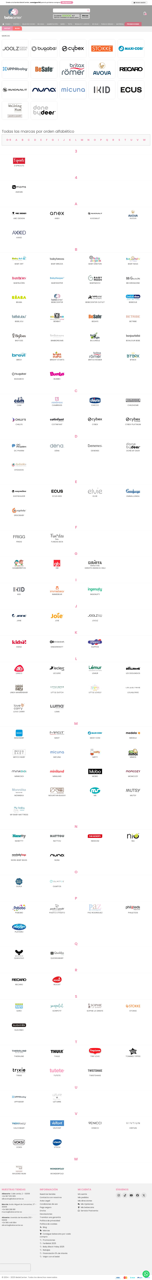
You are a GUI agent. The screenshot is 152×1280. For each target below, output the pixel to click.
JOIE (57, 620)
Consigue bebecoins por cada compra (55, 1235)
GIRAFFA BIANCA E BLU (95, 568)
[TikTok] (125, 1195)
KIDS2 (19, 647)
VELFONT (57, 1128)
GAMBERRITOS (19, 568)
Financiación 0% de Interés (53, 1253)
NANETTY (19, 841)
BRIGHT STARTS (57, 359)
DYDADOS (19, 470)
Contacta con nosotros (51, 1197)
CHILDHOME (133, 405)
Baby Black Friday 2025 (52, 1246)
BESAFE (95, 321)
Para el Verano (107, 24)
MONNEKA (19, 795)
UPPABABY (19, 1101)
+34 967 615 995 (9, 1196)
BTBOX (133, 359)
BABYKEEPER (57, 283)
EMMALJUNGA (133, 496)
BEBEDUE (133, 302)
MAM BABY (19, 738)
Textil (70, 24)
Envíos (43, 1210)
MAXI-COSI (95, 738)
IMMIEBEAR (57, 594)
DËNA (57, 450)
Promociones (133, 24)
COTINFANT (57, 424)
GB (57, 568)
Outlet (7, 28)
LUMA (57, 711)
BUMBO (57, 379)
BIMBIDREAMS (57, 340)
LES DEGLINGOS (133, 673)
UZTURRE (57, 1101)
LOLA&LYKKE (133, 692)
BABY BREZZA (57, 263)
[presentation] (15, 1267)
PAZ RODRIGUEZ (95, 912)
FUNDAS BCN (57, 541)
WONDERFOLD (57, 1173)
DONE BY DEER (133, 450)
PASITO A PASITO (57, 912)
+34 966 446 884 (9, 1222)
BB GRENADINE (133, 283)
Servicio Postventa (88, 1210)
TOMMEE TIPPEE (133, 1056)
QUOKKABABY (57, 958)
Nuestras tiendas (47, 1194)
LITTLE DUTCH (57, 692)
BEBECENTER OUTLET (95, 302)
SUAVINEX (19, 1030)
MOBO (95, 776)
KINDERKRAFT (57, 647)
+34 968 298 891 (8, 1209)
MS (95, 795)
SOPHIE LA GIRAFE (95, 1010)
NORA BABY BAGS (19, 860)
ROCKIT (57, 984)
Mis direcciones (85, 1200)
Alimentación (52, 24)
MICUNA (57, 757)
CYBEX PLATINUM (133, 424)
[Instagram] (118, 1195)
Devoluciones (46, 1214)
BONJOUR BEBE (133, 340)
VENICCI (95, 1128)
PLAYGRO (19, 931)
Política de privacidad (50, 1220)
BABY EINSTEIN (95, 263)
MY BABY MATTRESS (19, 814)
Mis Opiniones (85, 1204)
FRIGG (19, 541)
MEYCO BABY (19, 757)
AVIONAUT (95, 218)
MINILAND (57, 776)
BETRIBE (133, 321)
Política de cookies (48, 1224)
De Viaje (95, 24)
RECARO (19, 984)
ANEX (57, 218)
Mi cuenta (82, 1194)
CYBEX (95, 424)
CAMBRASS (57, 405)
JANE (19, 620)
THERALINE (19, 1056)
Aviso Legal (45, 1200)
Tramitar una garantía (50, 1217)
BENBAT (57, 321)
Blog (17, 28)
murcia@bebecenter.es (12, 1212)
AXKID (19, 237)
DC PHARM (19, 450)
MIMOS (133, 757)
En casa (41, 24)
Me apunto (66, 2)
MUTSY (133, 795)
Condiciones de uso (49, 1204)
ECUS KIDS (57, 496)
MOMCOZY (133, 776)
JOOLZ (95, 620)
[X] (144, 1195)
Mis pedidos (83, 1197)
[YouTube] (131, 1195)
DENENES (95, 450)
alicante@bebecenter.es (12, 1225)
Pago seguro (45, 1207)
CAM (19, 405)
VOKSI (19, 1147)
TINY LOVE (95, 1056)
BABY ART (19, 263)
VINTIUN (133, 1128)
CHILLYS (19, 424)
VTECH (57, 1147)
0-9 (8, 140)
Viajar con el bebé (50, 1256)
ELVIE (95, 496)
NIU (133, 841)
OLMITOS (57, 886)
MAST (57, 738)
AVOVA (133, 218)
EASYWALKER (19, 496)
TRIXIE (19, 1075)
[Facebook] (137, 1195)
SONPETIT (57, 1010)
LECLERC (57, 673)
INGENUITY (95, 594)
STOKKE (133, 1010)
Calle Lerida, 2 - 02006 (16, 1194)
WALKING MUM (19, 1173)
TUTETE (57, 1075)
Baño (63, 24)
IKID (19, 594)
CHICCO (95, 405)
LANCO (19, 673)
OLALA (19, 886)
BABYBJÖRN (19, 283)
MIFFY (95, 757)
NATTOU (57, 841)
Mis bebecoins (86, 1207)
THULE (57, 1056)
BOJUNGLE (95, 340)
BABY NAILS (133, 263)
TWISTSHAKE (95, 1075)
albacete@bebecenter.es (13, 1199)
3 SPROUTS (19, 165)
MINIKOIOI (19, 776)
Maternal (120, 24)
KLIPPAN (95, 647)
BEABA (19, 302)
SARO (19, 1010)
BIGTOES (19, 340)
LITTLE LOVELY (95, 692)
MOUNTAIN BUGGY (57, 795)
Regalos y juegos (82, 24)
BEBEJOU (19, 321)
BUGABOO (19, 379)
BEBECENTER (57, 302)
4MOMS (19, 192)
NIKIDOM (95, 841)
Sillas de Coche (28, 24)
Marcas (85, 16)
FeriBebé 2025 (48, 1243)
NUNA (57, 860)
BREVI (19, 359)
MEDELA (133, 738)
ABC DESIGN (19, 218)
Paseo (7, 24)
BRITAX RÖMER (95, 359)
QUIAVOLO (19, 958)
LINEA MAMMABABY (19, 692)
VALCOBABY (19, 1128)
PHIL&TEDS (133, 912)
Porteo (16, 24)
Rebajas (45, 1250)
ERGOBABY (19, 515)
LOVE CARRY (19, 711)
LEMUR (95, 673)
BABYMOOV (95, 283)
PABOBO (19, 912)
